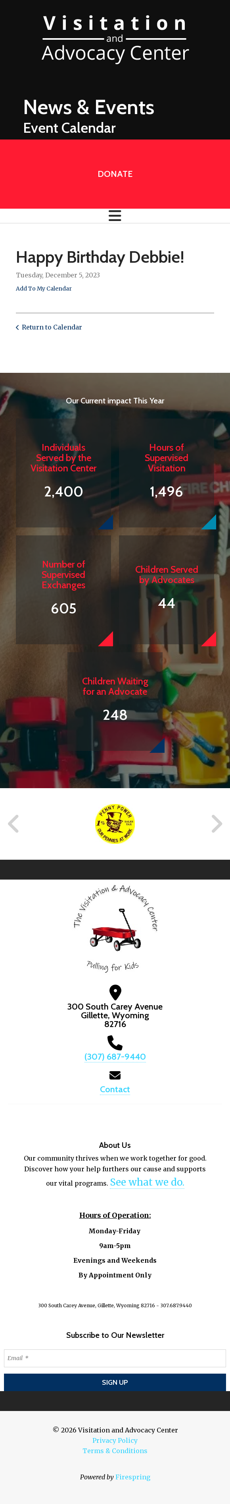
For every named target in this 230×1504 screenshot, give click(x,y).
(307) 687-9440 (115, 1056)
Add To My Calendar (44, 288)
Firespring (132, 1477)
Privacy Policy (115, 1440)
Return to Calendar (52, 327)
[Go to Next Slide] (216, 824)
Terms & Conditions (115, 1451)
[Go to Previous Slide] (13, 824)
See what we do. (147, 1182)
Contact (115, 1089)
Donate (115, 174)
